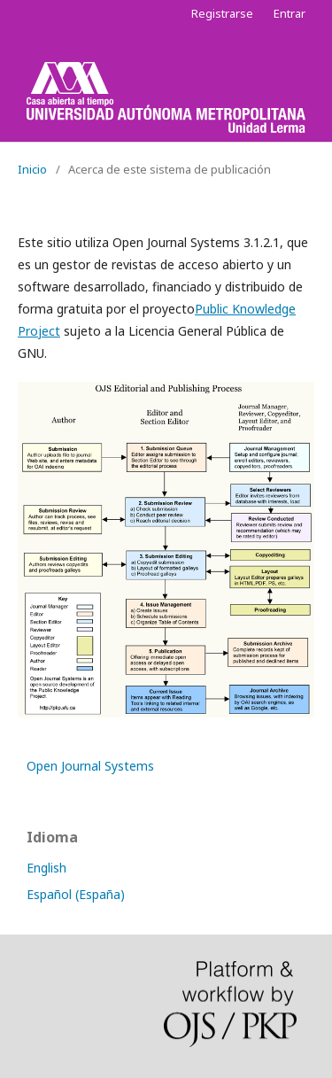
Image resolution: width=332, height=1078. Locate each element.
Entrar (289, 13)
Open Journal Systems (90, 765)
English (46, 867)
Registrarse (222, 13)
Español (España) (76, 894)
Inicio (32, 169)
